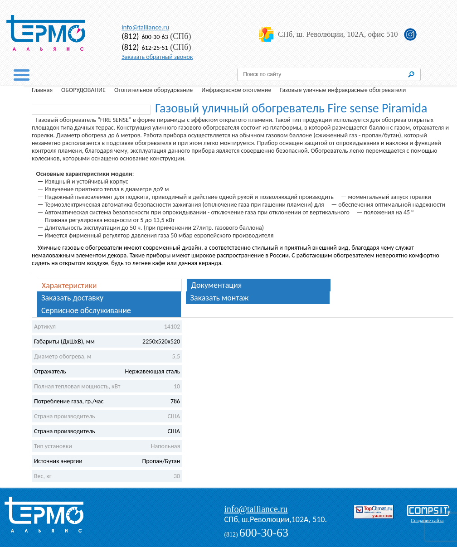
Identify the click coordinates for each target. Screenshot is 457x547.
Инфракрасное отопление (236, 90)
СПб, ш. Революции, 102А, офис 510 (338, 34)
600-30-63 (145, 37)
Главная (42, 90)
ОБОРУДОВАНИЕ (83, 90)
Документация (216, 285)
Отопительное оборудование (153, 90)
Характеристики (69, 285)
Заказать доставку (72, 298)
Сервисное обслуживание (86, 310)
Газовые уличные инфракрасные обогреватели (343, 90)
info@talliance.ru (145, 27)
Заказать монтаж (219, 298)
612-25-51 (145, 48)
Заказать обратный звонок (157, 57)
